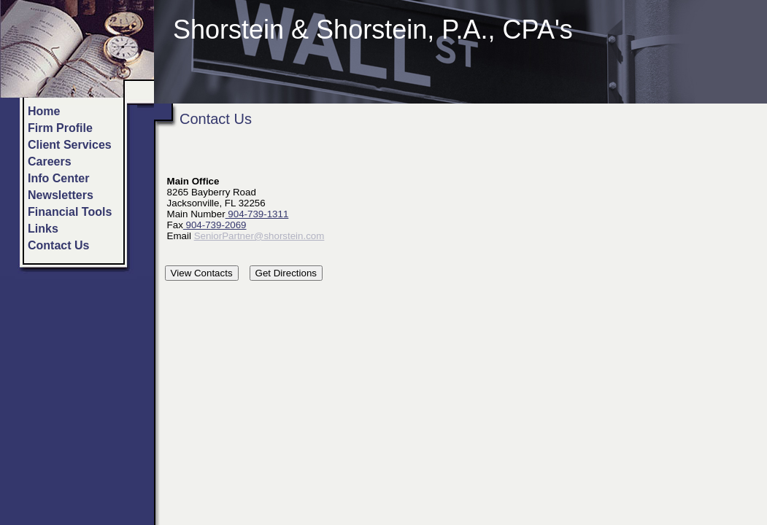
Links (43, 228)
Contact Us (58, 245)
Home (44, 111)
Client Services (70, 145)
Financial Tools (70, 212)
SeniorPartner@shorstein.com (259, 235)
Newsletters (60, 195)
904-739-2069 (215, 224)
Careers (50, 161)
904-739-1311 (257, 214)
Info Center (58, 178)
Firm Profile (60, 128)
